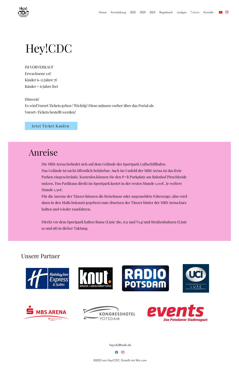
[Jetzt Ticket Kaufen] (51, 126)
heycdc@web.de (120, 345)
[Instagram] (227, 12)
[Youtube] (221, 12)
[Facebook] (117, 352)
